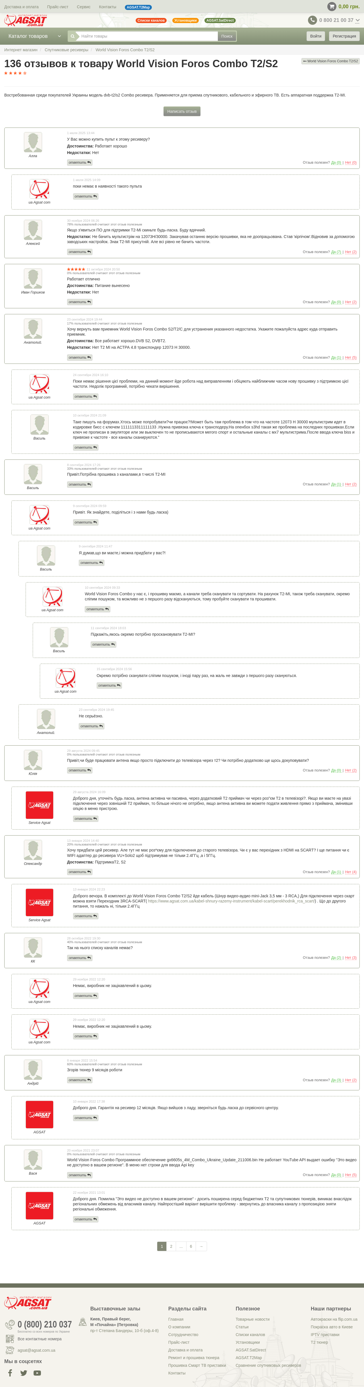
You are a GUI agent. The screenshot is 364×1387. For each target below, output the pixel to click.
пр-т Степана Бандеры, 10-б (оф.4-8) (124, 1330)
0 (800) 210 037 (45, 1324)
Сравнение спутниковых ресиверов (268, 1365)
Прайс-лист (58, 7)
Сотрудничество (183, 1334)
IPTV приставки (325, 1334)
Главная (175, 1319)
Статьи (242, 1327)
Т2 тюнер (319, 1342)
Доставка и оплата (21, 7)
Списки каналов (250, 1334)
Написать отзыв (182, 111)
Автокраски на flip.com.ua (334, 1319)
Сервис (83, 7)
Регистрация (344, 36)
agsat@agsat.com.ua (36, 1350)
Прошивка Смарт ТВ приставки (197, 1365)
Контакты (107, 7)
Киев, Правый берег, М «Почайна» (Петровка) (114, 1322)
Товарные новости (253, 1319)
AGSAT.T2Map (249, 1357)
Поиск (227, 36)
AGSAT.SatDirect (251, 1350)
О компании (179, 1327)
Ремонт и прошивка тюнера (193, 1357)
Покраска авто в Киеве (332, 1327)
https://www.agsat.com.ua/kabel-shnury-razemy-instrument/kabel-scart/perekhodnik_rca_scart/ (231, 901)
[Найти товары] (146, 36)
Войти (315, 36)
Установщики (248, 1342)
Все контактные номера (40, 1339)
